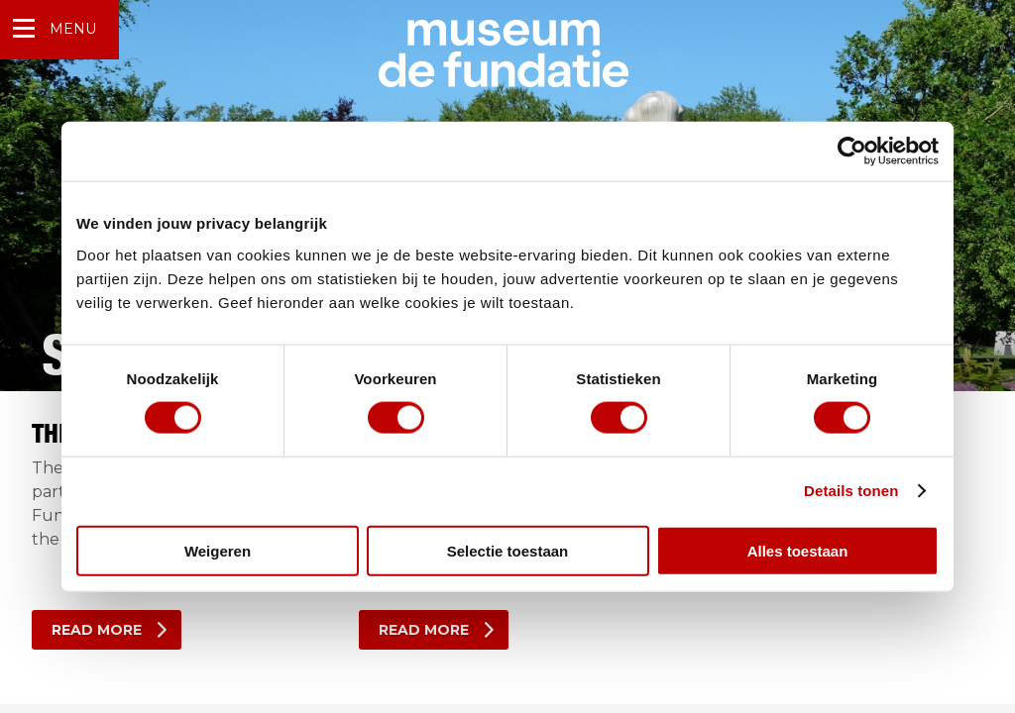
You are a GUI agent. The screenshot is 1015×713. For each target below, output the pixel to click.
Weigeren (217, 550)
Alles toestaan (797, 550)
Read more (97, 630)
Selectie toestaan (508, 550)
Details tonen (851, 490)
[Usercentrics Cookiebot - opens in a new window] (852, 151)
